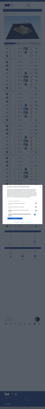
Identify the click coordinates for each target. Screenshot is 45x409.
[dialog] (22, 204)
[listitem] (22, 201)
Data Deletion (16, 222)
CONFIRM (15, 218)
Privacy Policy (28, 222)
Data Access (22, 222)
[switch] (35, 203)
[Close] (40, 187)
